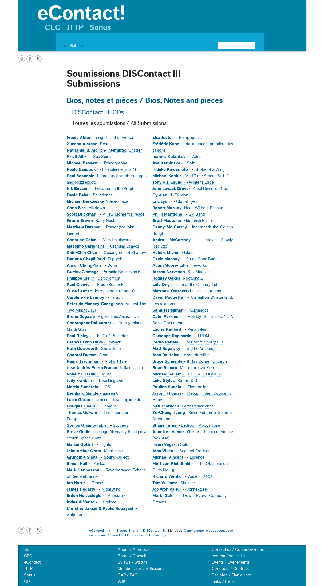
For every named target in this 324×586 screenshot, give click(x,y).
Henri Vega (163, 444)
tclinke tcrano (209, 291)
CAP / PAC (127, 575)
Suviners (120, 425)
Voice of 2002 (199, 476)
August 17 (116, 496)
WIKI (122, 581)
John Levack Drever (171, 189)
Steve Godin (78, 432)
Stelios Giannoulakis (86, 425)
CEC (53, 27)
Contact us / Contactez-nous (238, 549)
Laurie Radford (166, 329)
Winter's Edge (201, 182)
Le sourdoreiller (195, 355)
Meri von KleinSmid (171, 464)
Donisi (112, 265)
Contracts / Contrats (230, 569)
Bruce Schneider (168, 361)
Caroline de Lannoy (85, 297)
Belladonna (103, 195)
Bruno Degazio (81, 316)
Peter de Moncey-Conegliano (95, 304)
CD (27, 581)
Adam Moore (164, 265)
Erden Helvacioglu (84, 496)
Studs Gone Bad (200, 259)
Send (103, 355)
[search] (230, 45)
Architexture (196, 489)
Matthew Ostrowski (171, 291)
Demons (109, 406)
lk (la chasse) (131, 368)
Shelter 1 (188, 483)
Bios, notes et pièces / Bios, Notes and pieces (145, 100)
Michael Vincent (167, 457)
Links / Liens (223, 581)
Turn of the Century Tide (197, 284)
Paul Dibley (77, 336)
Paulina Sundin (166, 387)
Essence (197, 457)
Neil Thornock (165, 406)
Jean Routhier (165, 355)
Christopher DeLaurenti (89, 323)
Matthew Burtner (83, 227)
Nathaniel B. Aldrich (86, 150)
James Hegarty (81, 489)
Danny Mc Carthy (169, 227)
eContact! (33, 562)
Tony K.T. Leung (167, 182)
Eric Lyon (161, 201)
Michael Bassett (82, 163)
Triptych (115, 259)
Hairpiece (108, 502)
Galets (187, 252)
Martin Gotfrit (80, 444)
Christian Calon (82, 240)
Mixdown (96, 208)
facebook (29, 58)
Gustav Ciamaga (83, 272)
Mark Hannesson (83, 470)
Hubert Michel (165, 252)
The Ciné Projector (111, 336)
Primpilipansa (191, 137)
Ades (196, 157)
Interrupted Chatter (125, 150)
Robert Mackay (166, 208)
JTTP (75, 27)
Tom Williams (165, 483)
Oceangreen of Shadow (125, 252)
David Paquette (167, 297)
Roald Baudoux (81, 169)
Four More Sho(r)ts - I (204, 342)
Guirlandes (199, 310)
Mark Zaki (162, 496)
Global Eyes (186, 201)
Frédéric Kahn (165, 144)
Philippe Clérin (81, 278)
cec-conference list (229, 556)
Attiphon (74, 515)
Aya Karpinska (166, 163)
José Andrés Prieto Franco (92, 368)
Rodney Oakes (166, 278)
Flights (105, 444)
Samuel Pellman (167, 310)
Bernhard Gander (83, 393)
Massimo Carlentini (85, 246)
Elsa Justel (162, 137)
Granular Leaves (124, 246)
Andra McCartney (171, 240)
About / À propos (133, 549)
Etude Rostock (110, 284)
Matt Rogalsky (166, 348)
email (21, 58)
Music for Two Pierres (199, 368)
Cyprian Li (162, 195)
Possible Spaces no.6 (121, 272)
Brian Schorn (164, 368)
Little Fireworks (193, 265)
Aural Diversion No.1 (210, 189)
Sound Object (116, 457)
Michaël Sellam (166, 374)
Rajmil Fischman (82, 361)
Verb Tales (197, 329)
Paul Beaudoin (80, 176)
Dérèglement (108, 278)
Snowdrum (111, 348)
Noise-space (117, 201)
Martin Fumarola (82, 387)
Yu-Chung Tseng (168, 412)
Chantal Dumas (81, 355)
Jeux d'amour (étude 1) (114, 291)
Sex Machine (199, 272)
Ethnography (115, 163)
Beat (104, 144)
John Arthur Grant (84, 451)
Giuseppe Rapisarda (172, 336)
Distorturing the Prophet (116, 189)
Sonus (100, 27)
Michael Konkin (167, 176)
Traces (98, 483)
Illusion (116, 297)
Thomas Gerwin (82, 412)
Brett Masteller (166, 221)
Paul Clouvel (79, 284)
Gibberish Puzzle (198, 221)
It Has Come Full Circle (207, 361)
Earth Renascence (198, 406)
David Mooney (166, 259)
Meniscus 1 (113, 451)
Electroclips (198, 387)
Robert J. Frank (81, 374)
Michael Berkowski (85, 201)
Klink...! (100, 464)
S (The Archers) (200, 348)
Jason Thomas (167, 393)
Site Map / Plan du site (232, 575)
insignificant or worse (114, 137)
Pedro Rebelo (165, 342)
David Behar (78, 195)
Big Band (197, 214)
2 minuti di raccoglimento (119, 400)
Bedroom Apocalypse (200, 425)
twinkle (115, 342)
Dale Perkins (165, 316)
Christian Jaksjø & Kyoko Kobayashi (101, 508)
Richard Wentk (166, 476)
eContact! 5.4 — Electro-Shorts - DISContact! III (127, 530)
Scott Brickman (81, 214)
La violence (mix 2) (119, 169)
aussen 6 (110, 393)
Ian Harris (76, 483)
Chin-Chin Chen (82, 252)
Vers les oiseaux (117, 240)
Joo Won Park (165, 489)
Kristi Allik (77, 157)
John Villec (162, 451)
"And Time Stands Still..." (206, 176)
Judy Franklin (79, 380)
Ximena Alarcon (82, 144)
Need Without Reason (203, 208)
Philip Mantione (167, 214)
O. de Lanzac (79, 291)
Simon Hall (77, 464)
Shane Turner (165, 425)
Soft (191, 163)
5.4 (73, 45)
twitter (38, 58)
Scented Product (194, 451)
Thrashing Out (110, 380)
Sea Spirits (102, 157)
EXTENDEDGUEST (205, 374)
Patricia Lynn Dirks (85, 342)
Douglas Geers (81, 406)
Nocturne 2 (193, 278)
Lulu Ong (161, 284)
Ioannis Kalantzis (169, 157)
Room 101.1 (187, 380)
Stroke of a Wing (209, 169)
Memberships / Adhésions (141, 569)
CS (107, 387)
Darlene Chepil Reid (86, 259)
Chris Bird (76, 208)
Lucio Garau (78, 400)
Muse (107, 374)
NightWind (111, 489)
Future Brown (80, 221)
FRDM (203, 336)
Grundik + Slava (82, 457)
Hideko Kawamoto (170, 169)
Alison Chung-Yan (84, 265)
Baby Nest (105, 221)
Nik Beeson (78, 189)
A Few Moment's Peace (123, 214)
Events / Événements (231, 562)
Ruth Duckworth (82, 348)
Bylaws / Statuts (132, 562)
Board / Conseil (132, 556)
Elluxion (181, 195)
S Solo (182, 444)
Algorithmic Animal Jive (118, 316)
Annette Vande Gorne (175, 432)
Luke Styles (163, 380)
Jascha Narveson (168, 272)
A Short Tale (116, 361)
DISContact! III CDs (98, 112)
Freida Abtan (79, 137)
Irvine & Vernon (82, 502)
